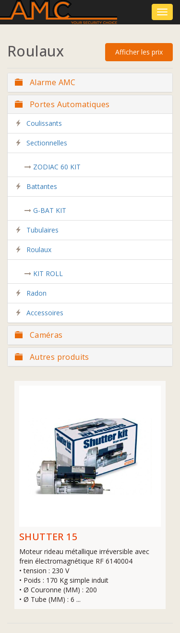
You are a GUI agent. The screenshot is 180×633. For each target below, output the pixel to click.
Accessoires (44, 312)
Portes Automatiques (62, 104)
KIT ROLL (48, 273)
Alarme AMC (45, 82)
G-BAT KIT (49, 210)
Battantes (41, 186)
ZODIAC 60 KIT (57, 166)
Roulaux (38, 249)
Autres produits (52, 357)
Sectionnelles (46, 142)
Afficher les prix (139, 51)
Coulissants (44, 123)
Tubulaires (42, 229)
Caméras (39, 335)
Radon (36, 293)
